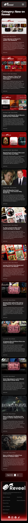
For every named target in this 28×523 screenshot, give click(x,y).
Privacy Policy (6, 503)
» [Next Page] (20, 475)
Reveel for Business (21, 500)
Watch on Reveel (6, 497)
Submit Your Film (6, 500)
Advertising (19, 497)
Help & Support (6, 509)
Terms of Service (6, 506)
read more (5, 52)
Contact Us (5, 513)
